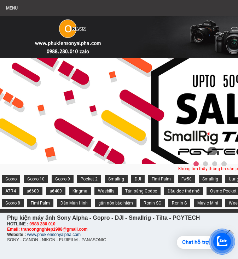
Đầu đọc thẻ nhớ (183, 191)
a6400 (56, 191)
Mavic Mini (207, 203)
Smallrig (116, 179)
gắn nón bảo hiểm (115, 203)
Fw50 (186, 179)
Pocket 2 (89, 179)
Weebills (106, 191)
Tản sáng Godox (141, 191)
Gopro (11, 179)
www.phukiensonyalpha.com (53, 234)
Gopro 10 (36, 179)
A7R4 (10, 191)
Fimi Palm (161, 179)
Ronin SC (152, 203)
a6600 (33, 191)
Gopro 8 (12, 203)
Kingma (79, 191)
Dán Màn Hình (74, 203)
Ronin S (179, 203)
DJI (138, 179)
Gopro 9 (62, 179)
